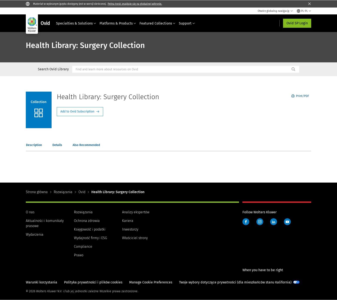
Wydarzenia (34, 234)
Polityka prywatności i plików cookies (93, 282)
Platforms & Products (118, 23)
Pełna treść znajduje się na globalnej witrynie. (135, 3)
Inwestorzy (130, 229)
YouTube (287, 221)
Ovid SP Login (297, 23)
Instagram (259, 221)
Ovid (81, 192)
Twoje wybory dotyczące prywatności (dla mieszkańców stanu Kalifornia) (235, 282)
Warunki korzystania (41, 282)
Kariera (127, 221)
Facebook (245, 221)
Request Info (80, 111)
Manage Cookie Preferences (150, 282)
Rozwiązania (63, 192)
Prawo (78, 255)
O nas (30, 212)
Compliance (83, 247)
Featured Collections (157, 23)
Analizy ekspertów (135, 212)
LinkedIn (273, 221)
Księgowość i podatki (89, 229)
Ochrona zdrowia (87, 221)
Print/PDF (300, 96)
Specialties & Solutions (76, 23)
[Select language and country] (304, 11)
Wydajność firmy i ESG (90, 238)
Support (187, 23)
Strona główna (37, 192)
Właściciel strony (135, 238)
